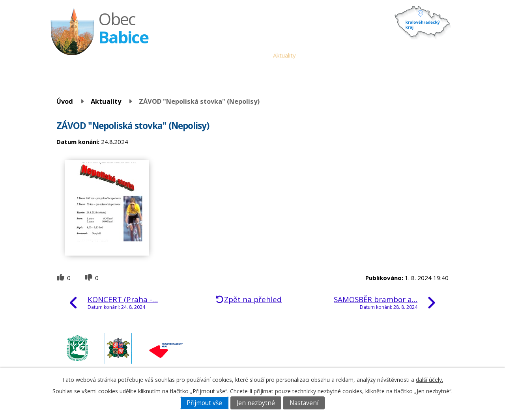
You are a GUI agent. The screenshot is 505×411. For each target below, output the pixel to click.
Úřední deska (249, 55)
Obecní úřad (209, 55)
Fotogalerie (391, 55)
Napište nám (430, 55)
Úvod (179, 55)
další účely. (429, 379)
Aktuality (284, 55)
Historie (359, 55)
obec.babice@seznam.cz (393, 343)
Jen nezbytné (256, 403)
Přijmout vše (204, 403)
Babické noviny (322, 55)
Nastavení (304, 403)
